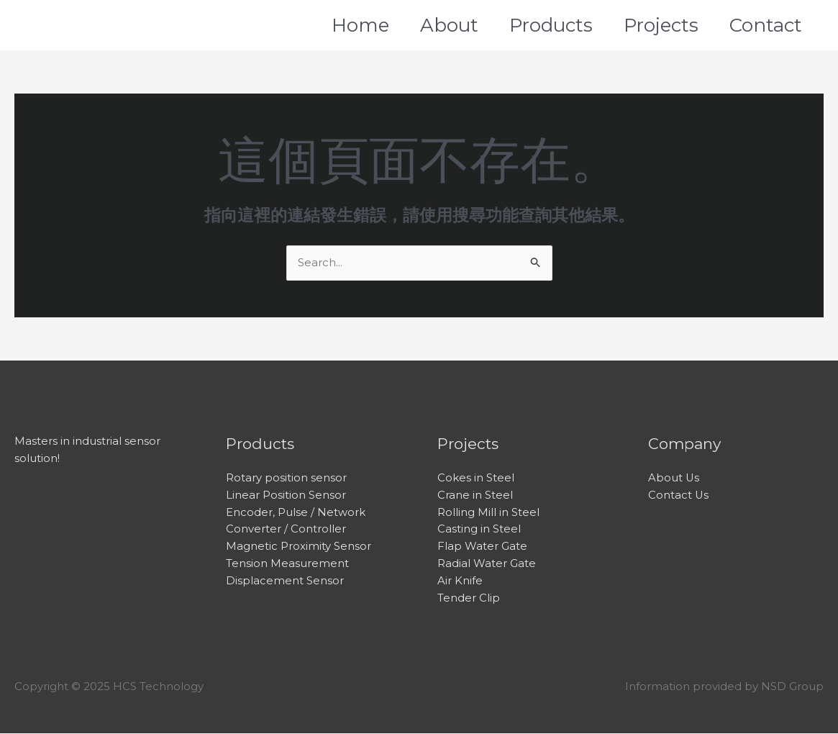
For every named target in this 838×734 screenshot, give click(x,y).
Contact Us (678, 495)
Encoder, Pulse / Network (295, 513)
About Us (674, 478)
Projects (665, 25)
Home (345, 25)
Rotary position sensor (286, 478)
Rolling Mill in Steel (488, 513)
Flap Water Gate (482, 547)
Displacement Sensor (285, 582)
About (440, 25)
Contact (776, 25)
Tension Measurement (287, 564)
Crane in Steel (475, 495)
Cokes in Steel (475, 478)
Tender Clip (468, 599)
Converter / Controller (286, 530)
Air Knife (460, 582)
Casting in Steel (479, 530)
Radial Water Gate (486, 564)
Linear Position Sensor (286, 495)
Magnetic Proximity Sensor (298, 547)
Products (549, 25)
